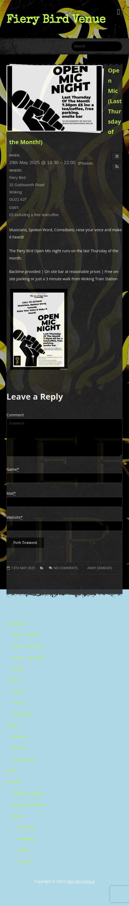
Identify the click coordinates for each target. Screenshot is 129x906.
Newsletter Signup (28, 799)
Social (18, 822)
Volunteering (23, 765)
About (13, 731)
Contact (14, 788)
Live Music (17, 629)
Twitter (23, 856)
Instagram (26, 845)
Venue (13, 686)
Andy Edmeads (99, 574)
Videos (17, 675)
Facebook (25, 833)
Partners (19, 754)
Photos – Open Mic (28, 663)
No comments (66, 574)
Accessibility (22, 720)
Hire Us (18, 709)
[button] (116, 167)
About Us (20, 743)
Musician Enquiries (28, 811)
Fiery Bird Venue (56, 19)
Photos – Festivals (27, 652)
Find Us (18, 697)
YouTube (25, 867)
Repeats (85, 163)
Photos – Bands (25, 641)
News (11, 777)
